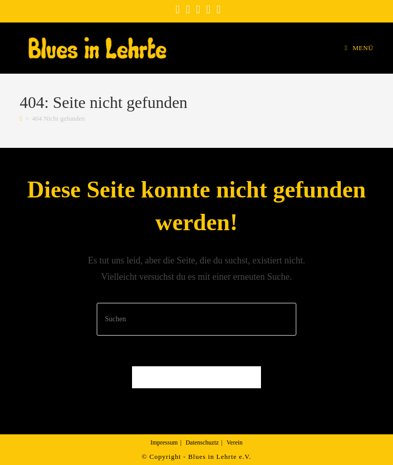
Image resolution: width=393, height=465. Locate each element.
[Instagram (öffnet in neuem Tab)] (188, 9)
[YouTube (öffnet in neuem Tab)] (198, 9)
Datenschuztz (202, 442)
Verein (235, 442)
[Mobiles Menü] (359, 48)
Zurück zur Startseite (196, 377)
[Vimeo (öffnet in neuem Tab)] (208, 9)
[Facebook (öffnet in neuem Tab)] (177, 9)
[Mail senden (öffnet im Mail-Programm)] (217, 9)
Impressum (164, 442)
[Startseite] (20, 118)
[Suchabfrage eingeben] (196, 319)
